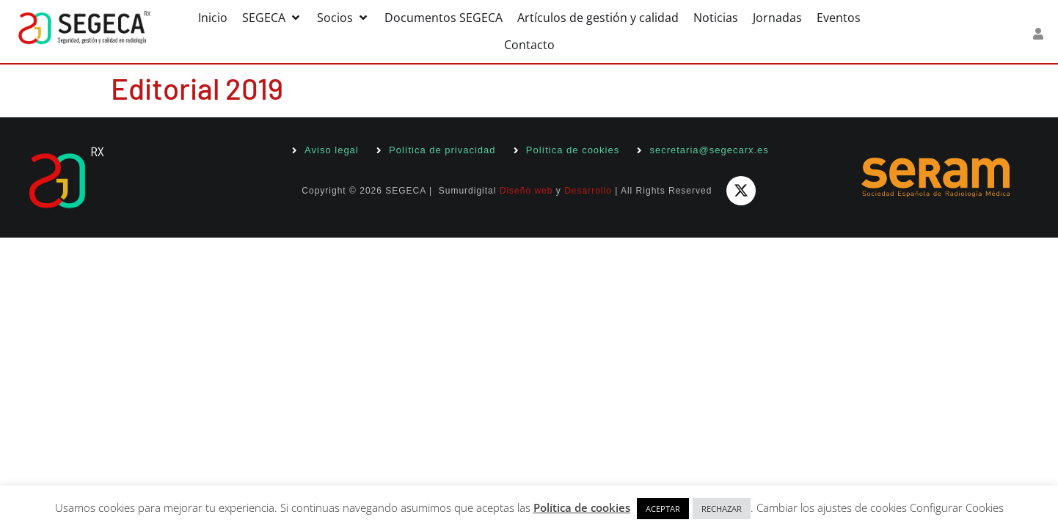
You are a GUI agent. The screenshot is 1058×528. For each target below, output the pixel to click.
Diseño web (526, 191)
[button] (272, 18)
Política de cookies (581, 507)
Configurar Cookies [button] (957, 507)
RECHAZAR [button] (721, 508)
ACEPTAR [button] (663, 508)
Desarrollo (588, 191)
